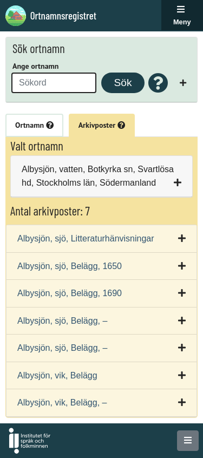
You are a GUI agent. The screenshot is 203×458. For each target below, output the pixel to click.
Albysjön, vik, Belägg (57, 375)
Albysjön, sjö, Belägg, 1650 (69, 266)
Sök (123, 82)
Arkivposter (101, 125)
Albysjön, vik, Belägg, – (62, 402)
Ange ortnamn (35, 66)
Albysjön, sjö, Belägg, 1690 (69, 293)
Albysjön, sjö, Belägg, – (62, 320)
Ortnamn (34, 125)
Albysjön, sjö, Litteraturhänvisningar (85, 238)
